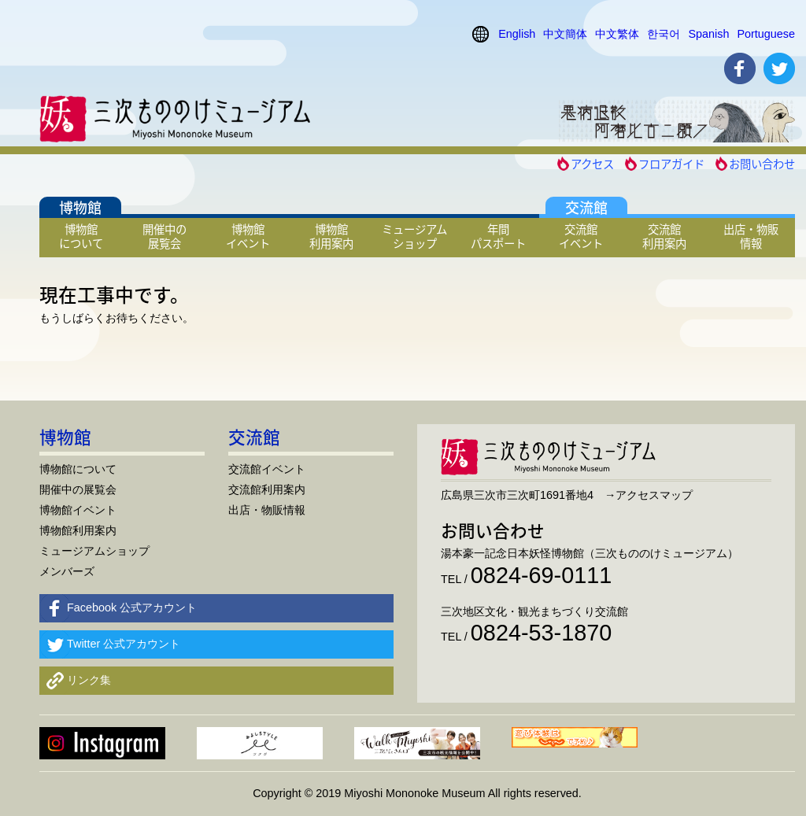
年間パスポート (498, 236)
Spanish (708, 34)
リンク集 (89, 680)
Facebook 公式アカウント (132, 607)
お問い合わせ (762, 163)
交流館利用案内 (664, 236)
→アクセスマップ (648, 495)
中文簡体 (565, 34)
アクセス (592, 163)
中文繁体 (617, 34)
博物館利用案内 (331, 236)
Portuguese (766, 34)
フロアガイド (671, 163)
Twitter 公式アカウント (123, 643)
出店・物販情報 (750, 236)
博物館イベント (248, 236)
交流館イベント (581, 236)
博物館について (81, 236)
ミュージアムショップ (414, 236)
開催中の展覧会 (164, 236)
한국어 (663, 34)
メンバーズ (66, 571)
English (516, 34)
